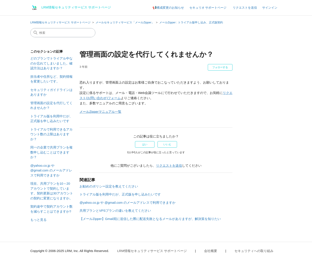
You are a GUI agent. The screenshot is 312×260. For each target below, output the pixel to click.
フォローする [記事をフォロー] (220, 67)
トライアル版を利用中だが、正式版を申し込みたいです (51, 118)
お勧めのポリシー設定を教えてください (109, 186)
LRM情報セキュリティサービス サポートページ (60, 22)
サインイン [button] (269, 7)
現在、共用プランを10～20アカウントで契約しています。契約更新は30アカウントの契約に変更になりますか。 (51, 191)
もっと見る (38, 219)
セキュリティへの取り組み (253, 251)
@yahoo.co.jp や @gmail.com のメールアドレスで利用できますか (51, 170)
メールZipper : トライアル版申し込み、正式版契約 (191, 22)
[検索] (63, 32)
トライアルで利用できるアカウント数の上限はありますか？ (51, 134)
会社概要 (210, 251)
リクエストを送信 (245, 7)
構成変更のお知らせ (170, 7)
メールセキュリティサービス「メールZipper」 (125, 22)
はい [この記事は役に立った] (144, 144)
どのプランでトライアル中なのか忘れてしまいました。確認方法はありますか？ (51, 63)
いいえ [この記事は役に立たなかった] (167, 144)
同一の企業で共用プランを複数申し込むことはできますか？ (51, 152)
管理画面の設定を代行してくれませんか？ (51, 105)
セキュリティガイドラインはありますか (51, 92)
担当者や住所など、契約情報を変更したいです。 (51, 79)
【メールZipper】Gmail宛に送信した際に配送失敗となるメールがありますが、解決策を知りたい (150, 219)
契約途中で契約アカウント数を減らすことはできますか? (51, 209)
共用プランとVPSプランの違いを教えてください (115, 210)
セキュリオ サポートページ (208, 7)
